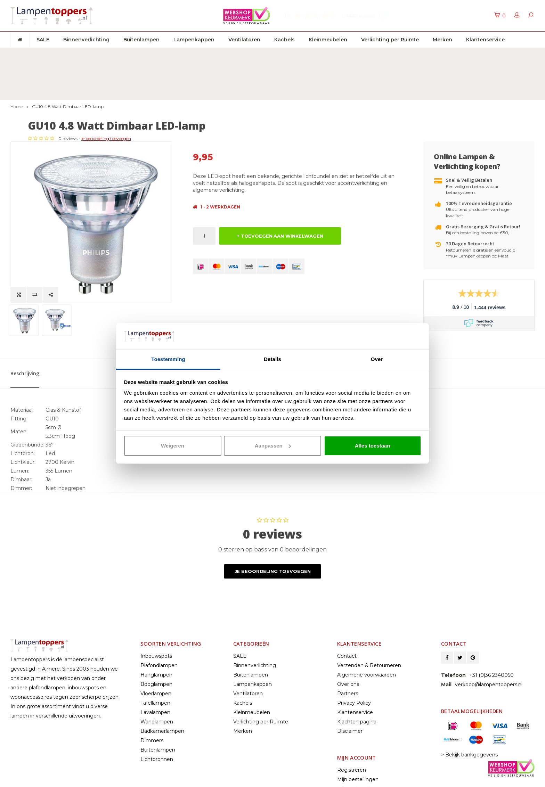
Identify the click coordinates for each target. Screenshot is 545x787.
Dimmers (151, 681)
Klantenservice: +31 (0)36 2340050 (491, 54)
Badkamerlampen (162, 671)
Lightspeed (23, 779)
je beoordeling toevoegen (271, 100)
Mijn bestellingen (358, 719)
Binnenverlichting (86, 39)
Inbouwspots (156, 596)
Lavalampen (155, 652)
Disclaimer (350, 671)
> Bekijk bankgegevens (469, 695)
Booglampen (156, 624)
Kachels (284, 39)
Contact (347, 596)
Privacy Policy (354, 643)
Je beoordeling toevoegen (273, 511)
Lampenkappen (193, 39)
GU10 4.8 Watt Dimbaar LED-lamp (68, 68)
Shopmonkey (79, 779)
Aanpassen (273, 446)
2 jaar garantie (349, 54)
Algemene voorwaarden (366, 615)
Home (16, 68)
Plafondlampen (159, 605)
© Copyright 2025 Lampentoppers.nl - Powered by (67, 773)
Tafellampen (155, 643)
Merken (442, 39)
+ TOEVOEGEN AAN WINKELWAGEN (280, 197)
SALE (42, 39)
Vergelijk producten (360, 738)
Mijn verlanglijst (355, 729)
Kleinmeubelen (328, 39)
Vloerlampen (155, 634)
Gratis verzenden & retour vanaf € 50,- (62, 54)
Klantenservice (485, 39)
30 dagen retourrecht (220, 54)
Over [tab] (377, 359)
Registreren (351, 710)
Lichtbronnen (156, 699)
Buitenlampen (141, 39)
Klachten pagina (356, 662)
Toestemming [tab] (168, 359)
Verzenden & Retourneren (369, 605)
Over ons (348, 624)
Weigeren (172, 446)
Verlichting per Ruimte (390, 39)
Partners (347, 634)
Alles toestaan (372, 446)
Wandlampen (156, 662)
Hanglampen (156, 615)
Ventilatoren (244, 39)
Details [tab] (272, 359)
